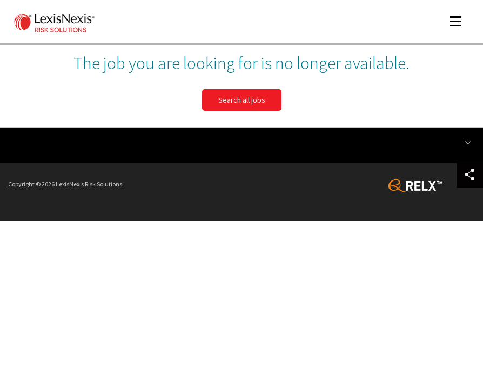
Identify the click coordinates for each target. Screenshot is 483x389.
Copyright (24, 184)
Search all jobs (241, 100)
